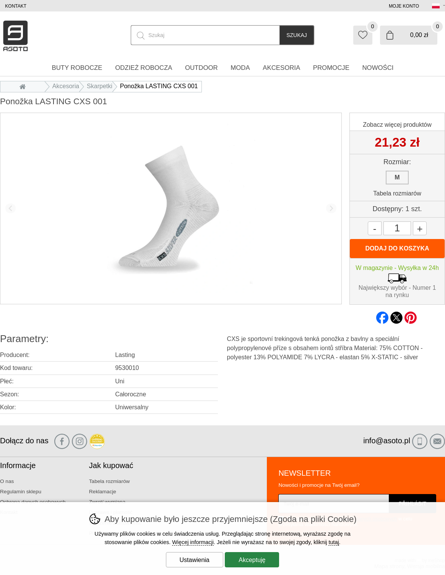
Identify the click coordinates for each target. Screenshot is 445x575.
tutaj (333, 542)
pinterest (410, 315)
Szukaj (296, 35)
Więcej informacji (193, 542)
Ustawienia (195, 560)
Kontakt (15, 6)
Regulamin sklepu (20, 491)
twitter (396, 315)
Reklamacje (102, 491)
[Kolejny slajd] (331, 208)
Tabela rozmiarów (397, 193)
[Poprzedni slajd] (10, 208)
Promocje (331, 67)
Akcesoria (65, 86)
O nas (7, 481)
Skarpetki (99, 86)
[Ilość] (397, 228)
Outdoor (201, 67)
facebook (382, 315)
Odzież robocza (143, 67)
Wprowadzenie (24, 86)
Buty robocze (77, 67)
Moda (240, 67)
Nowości (377, 67)
